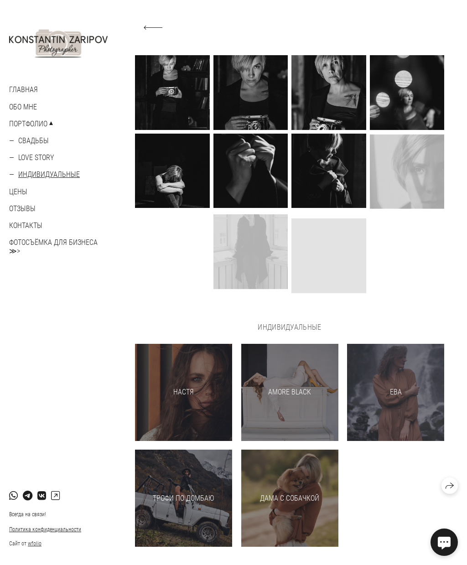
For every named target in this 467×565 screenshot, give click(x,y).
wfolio (35, 543)
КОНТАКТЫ (25, 225)
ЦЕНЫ (18, 191)
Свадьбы (33, 140)
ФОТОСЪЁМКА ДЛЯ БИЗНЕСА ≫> (53, 246)
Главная (23, 89)
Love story (36, 157)
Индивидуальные (49, 174)
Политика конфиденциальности (45, 529)
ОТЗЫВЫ (22, 208)
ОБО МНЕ (23, 107)
